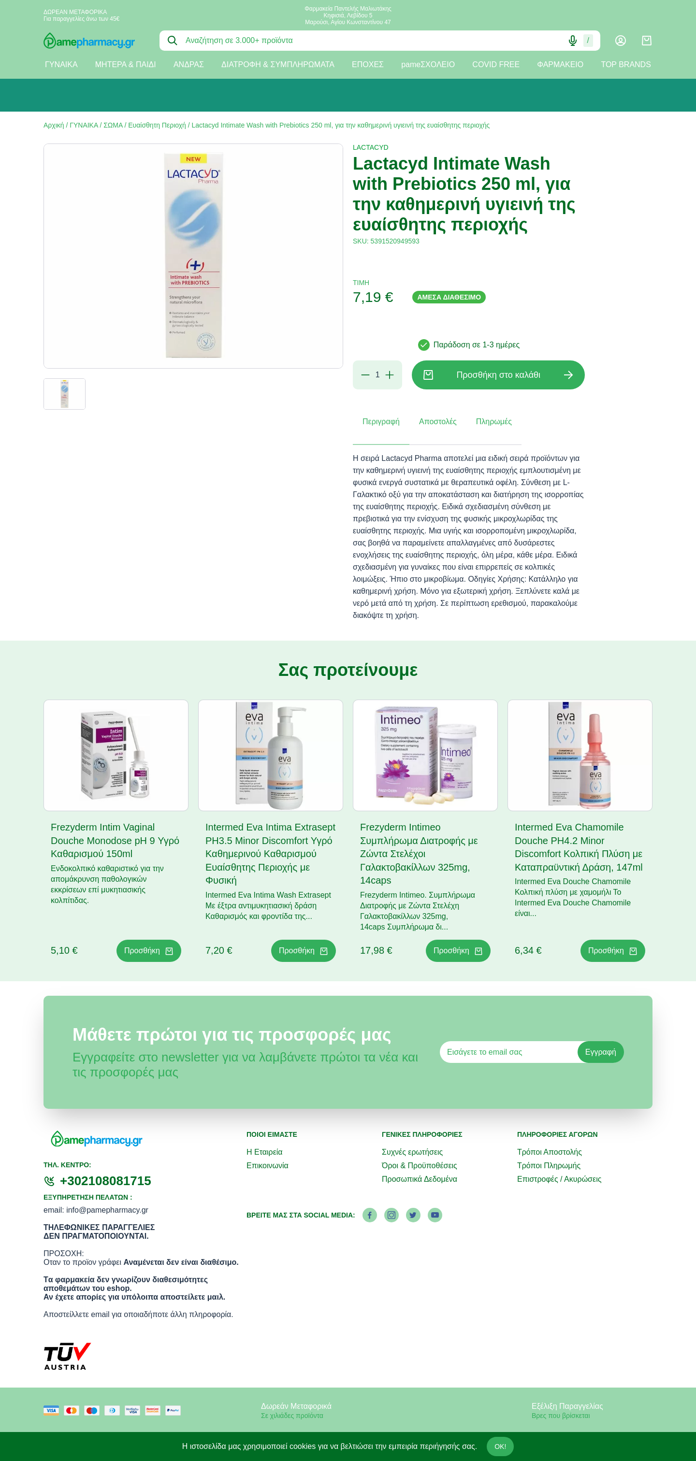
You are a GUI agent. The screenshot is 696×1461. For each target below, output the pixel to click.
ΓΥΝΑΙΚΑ (61, 64)
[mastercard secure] (155, 1410)
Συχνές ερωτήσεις (412, 1152)
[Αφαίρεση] (365, 375)
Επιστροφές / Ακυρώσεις (559, 1179)
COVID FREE (496, 64)
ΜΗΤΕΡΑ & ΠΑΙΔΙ (125, 64)
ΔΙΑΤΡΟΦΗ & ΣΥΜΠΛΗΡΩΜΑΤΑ (277, 64)
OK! (500, 1446)
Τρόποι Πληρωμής (548, 1165)
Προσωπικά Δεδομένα (419, 1179)
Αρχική (54, 125)
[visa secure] (135, 1410)
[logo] (94, 40)
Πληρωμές (494, 421)
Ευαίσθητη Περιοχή (157, 125)
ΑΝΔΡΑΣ (189, 64)
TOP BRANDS (626, 64)
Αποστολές (438, 421)
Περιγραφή (381, 421)
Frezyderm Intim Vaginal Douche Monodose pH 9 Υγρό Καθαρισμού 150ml (115, 840)
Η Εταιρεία (264, 1152)
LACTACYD (371, 147)
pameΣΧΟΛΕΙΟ (428, 64)
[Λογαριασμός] (620, 40)
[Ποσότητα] (377, 375)
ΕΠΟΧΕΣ (368, 64)
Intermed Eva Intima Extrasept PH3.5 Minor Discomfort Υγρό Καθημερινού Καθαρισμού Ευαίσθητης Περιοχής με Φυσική (270, 854)
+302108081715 (105, 1181)
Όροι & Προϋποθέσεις (419, 1165)
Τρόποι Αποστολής (549, 1152)
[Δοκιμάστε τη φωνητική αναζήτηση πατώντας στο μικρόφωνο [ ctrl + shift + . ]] (573, 40)
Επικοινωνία (267, 1165)
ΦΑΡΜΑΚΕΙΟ (560, 64)
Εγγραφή (600, 1052)
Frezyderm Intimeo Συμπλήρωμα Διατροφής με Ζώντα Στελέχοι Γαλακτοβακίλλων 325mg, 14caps (419, 854)
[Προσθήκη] (389, 375)
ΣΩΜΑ (112, 125)
